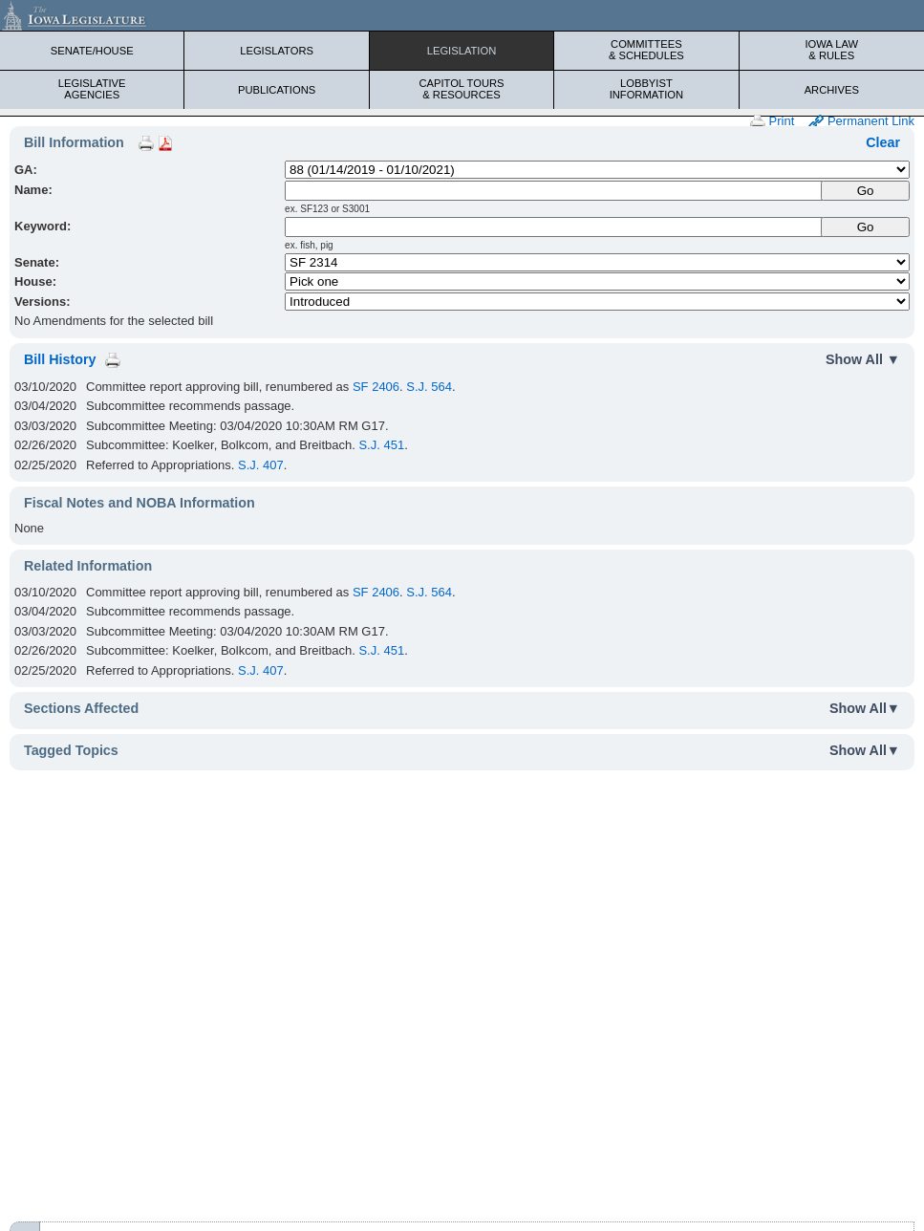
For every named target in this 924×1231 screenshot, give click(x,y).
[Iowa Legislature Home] (462, 15)
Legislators (276, 50)
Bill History (60, 359)
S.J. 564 (429, 386)
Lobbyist (646, 88)
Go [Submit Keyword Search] (865, 227)
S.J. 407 (261, 465)
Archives (832, 90)
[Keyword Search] (554, 227)
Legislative (91, 88)
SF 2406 (376, 386)
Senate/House (92, 50)
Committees (646, 49)
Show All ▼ (863, 359)
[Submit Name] (865, 191)
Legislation (462, 50)
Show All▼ (864, 708)
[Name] (554, 191)
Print (772, 122)
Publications (276, 90)
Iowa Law (832, 49)
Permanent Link (861, 122)
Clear (883, 142)
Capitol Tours (461, 88)
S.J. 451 (381, 445)
